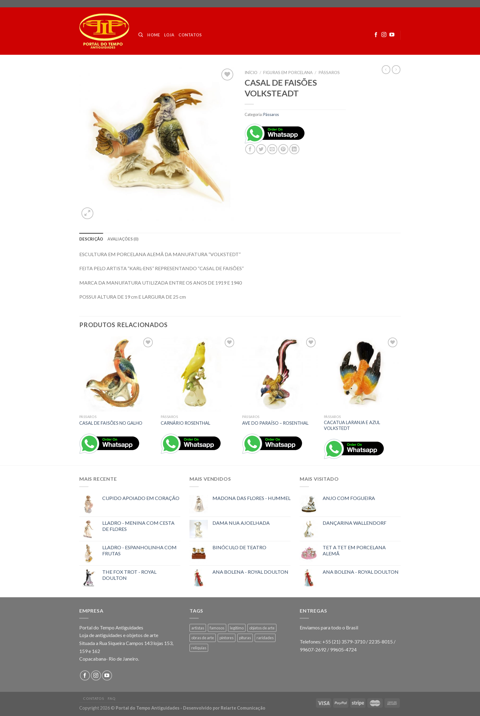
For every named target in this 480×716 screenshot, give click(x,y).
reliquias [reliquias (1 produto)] (198, 647)
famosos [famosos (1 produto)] (217, 627)
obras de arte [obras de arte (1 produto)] (202, 637)
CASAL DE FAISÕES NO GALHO (110, 423)
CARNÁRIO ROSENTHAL (185, 423)
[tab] (91, 239)
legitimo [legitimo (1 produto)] (237, 627)
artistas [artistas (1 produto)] (197, 627)
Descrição (91, 239)
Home (153, 34)
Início (251, 72)
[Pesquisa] (140, 35)
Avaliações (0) (122, 239)
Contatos (190, 34)
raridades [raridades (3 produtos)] (265, 637)
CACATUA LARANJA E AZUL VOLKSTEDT (352, 425)
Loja (169, 34)
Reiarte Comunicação (243, 707)
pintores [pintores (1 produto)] (226, 637)
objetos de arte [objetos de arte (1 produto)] (262, 627)
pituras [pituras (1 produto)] (245, 637)
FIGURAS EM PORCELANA (288, 72)
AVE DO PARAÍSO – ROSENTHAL (275, 423)
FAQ (112, 698)
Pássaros (329, 72)
